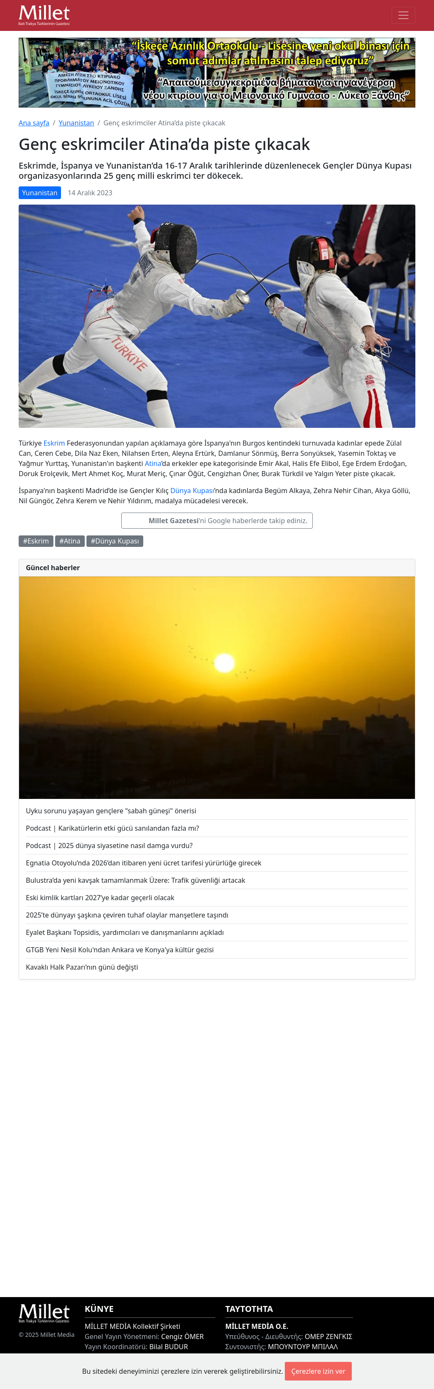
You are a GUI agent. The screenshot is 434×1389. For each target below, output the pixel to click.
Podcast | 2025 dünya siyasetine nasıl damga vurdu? (109, 845)
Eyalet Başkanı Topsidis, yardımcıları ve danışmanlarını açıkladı (125, 932)
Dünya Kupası (192, 490)
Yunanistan (76, 123)
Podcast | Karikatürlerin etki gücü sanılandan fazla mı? (112, 828)
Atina (153, 463)
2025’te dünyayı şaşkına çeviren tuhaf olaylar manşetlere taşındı (127, 915)
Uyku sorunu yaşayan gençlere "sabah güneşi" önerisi (111, 810)
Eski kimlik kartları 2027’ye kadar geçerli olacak (100, 897)
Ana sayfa (34, 123)
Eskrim (54, 443)
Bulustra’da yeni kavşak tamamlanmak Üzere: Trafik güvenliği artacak (135, 880)
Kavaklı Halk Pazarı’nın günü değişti (82, 967)
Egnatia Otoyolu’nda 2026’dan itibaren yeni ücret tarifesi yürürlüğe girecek (144, 863)
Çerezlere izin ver (318, 1371)
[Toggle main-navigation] (403, 15)
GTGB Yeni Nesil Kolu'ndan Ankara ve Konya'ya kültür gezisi (120, 949)
